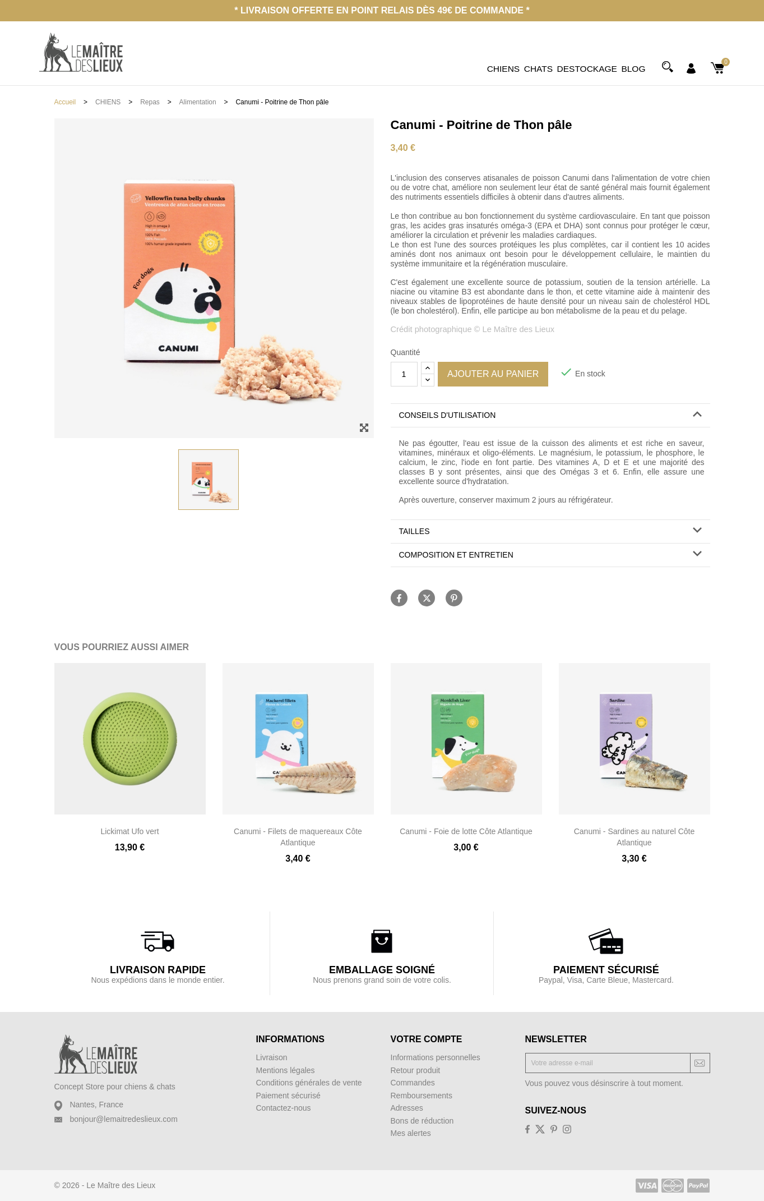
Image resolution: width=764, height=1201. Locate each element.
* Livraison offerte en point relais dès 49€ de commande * (381, 10)
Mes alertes (411, 1133)
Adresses (407, 1107)
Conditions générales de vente (309, 1082)
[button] (550, 415)
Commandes (413, 1082)
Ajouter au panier (493, 374)
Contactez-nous (283, 1107)
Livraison (272, 1057)
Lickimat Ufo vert (129, 831)
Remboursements (422, 1095)
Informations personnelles (435, 1057)
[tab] (550, 415)
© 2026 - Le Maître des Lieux (105, 1185)
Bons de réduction (422, 1120)
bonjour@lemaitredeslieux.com (123, 1119)
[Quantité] (404, 374)
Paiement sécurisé (288, 1095)
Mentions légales (285, 1070)
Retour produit (416, 1070)
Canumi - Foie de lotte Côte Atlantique (466, 831)
